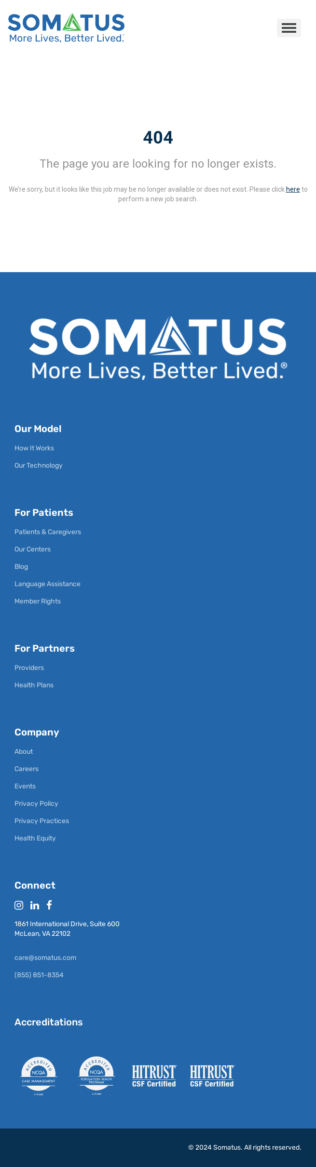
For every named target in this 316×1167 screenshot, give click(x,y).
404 (158, 138)
